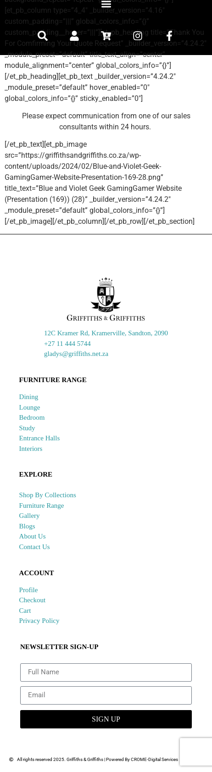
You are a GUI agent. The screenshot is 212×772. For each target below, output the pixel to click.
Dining (29, 396)
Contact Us (34, 546)
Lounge (29, 407)
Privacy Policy (39, 620)
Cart (25, 610)
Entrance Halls (39, 438)
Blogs (27, 526)
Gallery (29, 515)
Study (27, 428)
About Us (32, 536)
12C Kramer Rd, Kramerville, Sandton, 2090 (106, 333)
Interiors (31, 448)
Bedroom (32, 417)
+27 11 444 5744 (67, 343)
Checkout (32, 600)
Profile (28, 590)
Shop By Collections (47, 495)
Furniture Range (41, 505)
